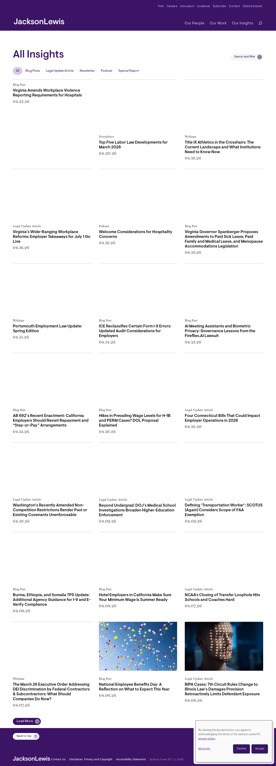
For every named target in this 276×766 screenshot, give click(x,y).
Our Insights (242, 23)
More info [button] (204, 748)
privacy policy (206, 738)
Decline (241, 748)
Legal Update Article (60, 70)
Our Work (218, 23)
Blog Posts (32, 70)
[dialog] (234, 741)
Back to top (24, 736)
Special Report (128, 70)
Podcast (106, 70)
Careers (172, 6)
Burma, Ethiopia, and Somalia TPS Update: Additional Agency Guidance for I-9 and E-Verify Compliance (52, 600)
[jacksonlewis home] (39, 20)
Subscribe (219, 6)
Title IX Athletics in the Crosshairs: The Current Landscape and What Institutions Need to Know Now (223, 147)
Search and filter (244, 56)
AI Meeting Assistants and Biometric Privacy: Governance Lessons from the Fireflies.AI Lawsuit (220, 331)
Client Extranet (252, 6)
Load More (25, 721)
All (17, 70)
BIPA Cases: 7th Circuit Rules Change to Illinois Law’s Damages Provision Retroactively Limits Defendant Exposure (222, 689)
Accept (259, 748)
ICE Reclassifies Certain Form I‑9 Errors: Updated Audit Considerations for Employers (135, 331)
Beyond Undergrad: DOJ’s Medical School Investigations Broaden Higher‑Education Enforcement (137, 510)
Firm (161, 6)
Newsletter (87, 70)
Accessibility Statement (130, 759)
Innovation (187, 6)
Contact (234, 6)
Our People (194, 23)
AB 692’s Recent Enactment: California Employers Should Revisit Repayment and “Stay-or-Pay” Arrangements (51, 420)
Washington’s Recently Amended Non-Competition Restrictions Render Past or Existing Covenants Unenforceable (50, 510)
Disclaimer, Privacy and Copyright (90, 759)
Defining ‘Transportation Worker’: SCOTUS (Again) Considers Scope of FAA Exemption (224, 510)
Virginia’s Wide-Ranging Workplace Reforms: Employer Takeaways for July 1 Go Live (51, 237)
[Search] (258, 23)
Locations (203, 6)
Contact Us (58, 759)
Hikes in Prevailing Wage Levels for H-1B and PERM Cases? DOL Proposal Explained (135, 420)
